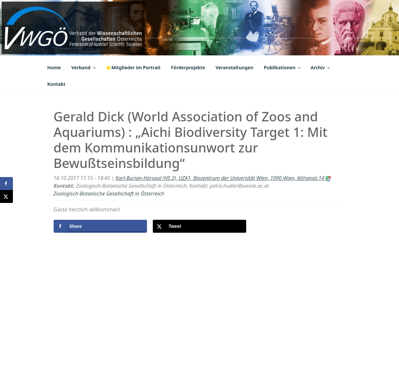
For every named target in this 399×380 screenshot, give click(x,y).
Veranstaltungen (234, 67)
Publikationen (283, 67)
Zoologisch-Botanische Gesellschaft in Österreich (109, 193)
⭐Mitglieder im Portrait (133, 67)
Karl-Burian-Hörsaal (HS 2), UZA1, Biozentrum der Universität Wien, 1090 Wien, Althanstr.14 (223, 178)
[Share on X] (199, 226)
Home (54, 67)
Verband (84, 67)
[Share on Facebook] (100, 226)
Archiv (320, 67)
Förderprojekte (188, 67)
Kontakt (56, 84)
